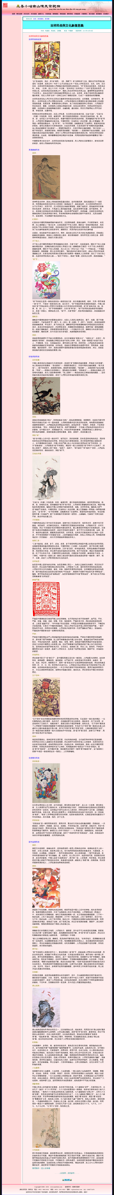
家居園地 (40, 19)
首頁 (34, 19)
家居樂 (47, 19)
